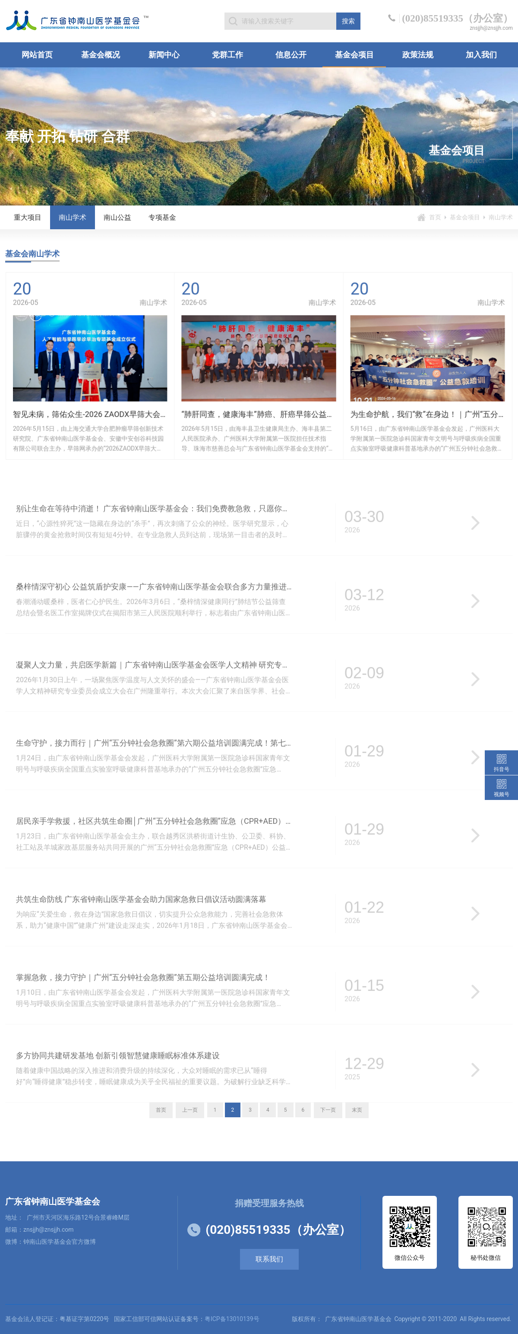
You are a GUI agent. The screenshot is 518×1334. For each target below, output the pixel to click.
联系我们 (269, 1259)
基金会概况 (100, 54)
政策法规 (417, 54)
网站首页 (37, 54)
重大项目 (27, 217)
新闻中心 (164, 54)
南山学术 (72, 217)
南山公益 (117, 217)
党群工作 (227, 54)
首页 (435, 217)
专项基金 (162, 217)
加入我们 (481, 54)
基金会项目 (354, 54)
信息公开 (290, 54)
